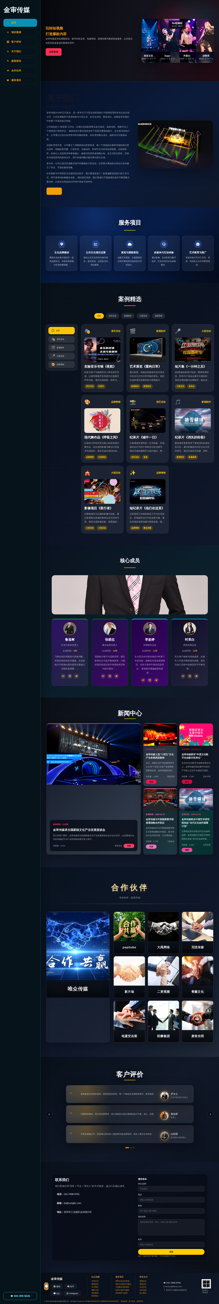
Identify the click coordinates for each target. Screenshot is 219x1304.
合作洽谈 (142, 1290)
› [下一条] (210, 1114)
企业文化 (142, 1287)
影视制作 (128, 316)
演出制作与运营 (121, 1293)
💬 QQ (56, 1293)
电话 (140, 1195)
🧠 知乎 (70, 1286)
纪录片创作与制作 (122, 1290)
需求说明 (142, 1217)
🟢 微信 (56, 1286)
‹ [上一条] (49, 1114)
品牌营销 (158, 316)
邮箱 (140, 1206)
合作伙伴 (95, 1281)
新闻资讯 (95, 1284)
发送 (171, 1252)
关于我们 (95, 1287)
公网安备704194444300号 (109, 1301)
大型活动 (143, 316)
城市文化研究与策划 (123, 1284)
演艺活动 (112, 316)
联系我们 (95, 1296)
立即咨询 (53, 52)
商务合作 (142, 1284)
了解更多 (54, 191)
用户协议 (132, 1301)
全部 (99, 316)
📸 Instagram (72, 1293)
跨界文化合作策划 (122, 1281)
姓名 (140, 1239)
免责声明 (140, 1301)
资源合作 (142, 1281)
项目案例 (95, 1293)
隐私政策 (124, 1301)
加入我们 (142, 1293)
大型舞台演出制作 (122, 1287)
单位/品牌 (142, 1184)
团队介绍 (95, 1290)
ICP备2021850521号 (92, 1301)
